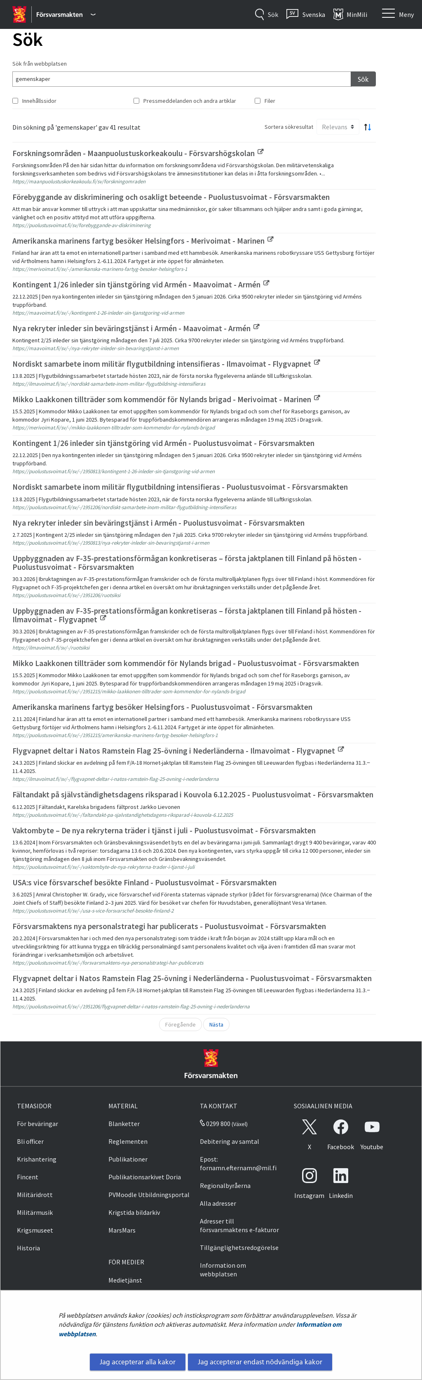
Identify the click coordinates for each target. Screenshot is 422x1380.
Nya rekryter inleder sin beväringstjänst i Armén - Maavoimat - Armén (135, 328)
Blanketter (124, 1123)
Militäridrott (35, 1194)
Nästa (216, 1024)
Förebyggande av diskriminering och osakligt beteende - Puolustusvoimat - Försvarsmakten (171, 197)
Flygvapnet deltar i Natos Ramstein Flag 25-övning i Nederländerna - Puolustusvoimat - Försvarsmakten (192, 978)
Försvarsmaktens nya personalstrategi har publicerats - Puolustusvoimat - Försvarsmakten (169, 926)
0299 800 (215, 1123)
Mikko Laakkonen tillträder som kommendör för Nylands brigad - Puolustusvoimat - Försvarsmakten (185, 663)
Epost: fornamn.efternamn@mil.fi (238, 1163)
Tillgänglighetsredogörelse (239, 1247)
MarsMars (122, 1230)
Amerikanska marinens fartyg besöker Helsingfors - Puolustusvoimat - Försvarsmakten (162, 707)
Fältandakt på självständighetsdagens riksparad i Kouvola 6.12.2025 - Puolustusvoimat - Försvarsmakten (192, 794)
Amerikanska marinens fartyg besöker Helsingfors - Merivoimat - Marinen (142, 241)
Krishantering (36, 1159)
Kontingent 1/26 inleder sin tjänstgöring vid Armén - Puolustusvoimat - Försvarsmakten (163, 443)
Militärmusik (35, 1212)
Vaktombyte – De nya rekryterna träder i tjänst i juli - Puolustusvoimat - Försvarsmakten (164, 830)
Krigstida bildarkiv (134, 1212)
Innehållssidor (39, 100)
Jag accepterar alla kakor (138, 1362)
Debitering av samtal (229, 1141)
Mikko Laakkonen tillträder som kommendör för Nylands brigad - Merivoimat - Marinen (166, 399)
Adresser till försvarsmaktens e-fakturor (239, 1225)
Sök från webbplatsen (39, 63)
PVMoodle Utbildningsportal (149, 1194)
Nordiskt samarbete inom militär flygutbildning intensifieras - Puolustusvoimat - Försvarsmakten (180, 487)
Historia (28, 1248)
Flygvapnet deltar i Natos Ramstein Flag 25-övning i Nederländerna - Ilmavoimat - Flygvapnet (178, 751)
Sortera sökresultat (289, 126)
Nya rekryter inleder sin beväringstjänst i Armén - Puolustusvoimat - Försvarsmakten (158, 523)
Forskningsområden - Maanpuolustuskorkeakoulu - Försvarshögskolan (137, 153)
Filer (270, 100)
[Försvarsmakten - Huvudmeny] (66, 14)
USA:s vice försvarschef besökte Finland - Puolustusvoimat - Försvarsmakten (144, 882)
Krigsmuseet (35, 1230)
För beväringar (37, 1123)
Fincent (27, 1177)
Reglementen (128, 1141)
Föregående (180, 1024)
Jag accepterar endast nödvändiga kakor (260, 1362)
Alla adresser (218, 1203)
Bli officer (30, 1141)
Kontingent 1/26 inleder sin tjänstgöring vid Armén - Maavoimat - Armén (140, 284)
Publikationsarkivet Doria (144, 1177)
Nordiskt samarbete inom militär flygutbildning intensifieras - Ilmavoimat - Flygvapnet (166, 364)
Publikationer (128, 1159)
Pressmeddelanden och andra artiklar (189, 100)
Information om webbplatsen (223, 1269)
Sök (363, 79)
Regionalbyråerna (225, 1185)
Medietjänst (125, 1280)
